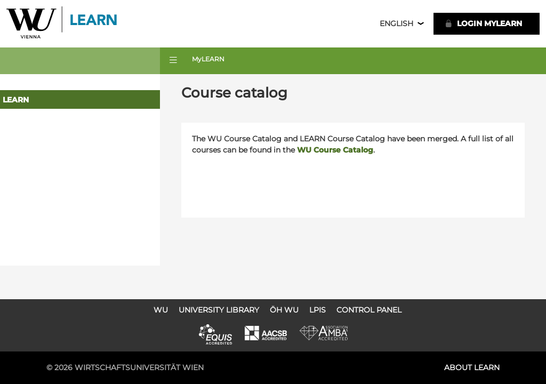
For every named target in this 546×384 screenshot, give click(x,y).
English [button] (396, 23)
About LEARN (472, 367)
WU (161, 310)
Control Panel (369, 310)
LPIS (317, 310)
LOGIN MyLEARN (483, 23)
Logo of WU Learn (62, 23)
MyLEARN (208, 59)
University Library (219, 310)
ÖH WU (284, 310)
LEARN (16, 100)
